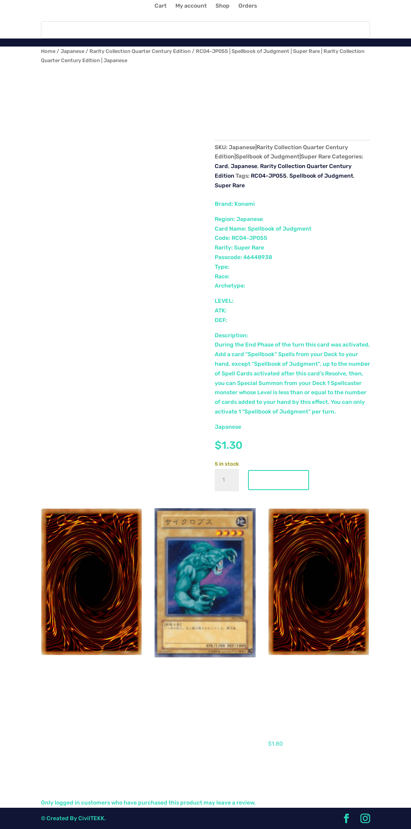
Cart (161, 6)
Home (48, 51)
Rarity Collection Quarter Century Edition (140, 51)
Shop (223, 6)
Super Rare (230, 185)
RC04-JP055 (269, 175)
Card (221, 166)
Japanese (72, 51)
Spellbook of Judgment (321, 175)
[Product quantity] (227, 480)
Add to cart (278, 480)
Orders (247, 6)
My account (191, 6)
